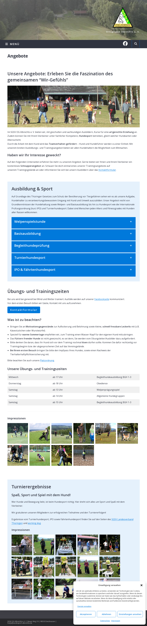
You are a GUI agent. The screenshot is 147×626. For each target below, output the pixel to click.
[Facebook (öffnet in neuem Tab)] (126, 43)
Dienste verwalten (84, 606)
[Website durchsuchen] (135, 43)
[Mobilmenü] (12, 44)
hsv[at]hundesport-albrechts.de (19, 623)
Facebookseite (101, 299)
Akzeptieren (86, 614)
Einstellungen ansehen (130, 614)
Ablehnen (106, 614)
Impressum (115, 621)
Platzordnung (47, 360)
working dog (34, 523)
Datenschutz (105, 621)
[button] (141, 585)
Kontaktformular (107, 169)
